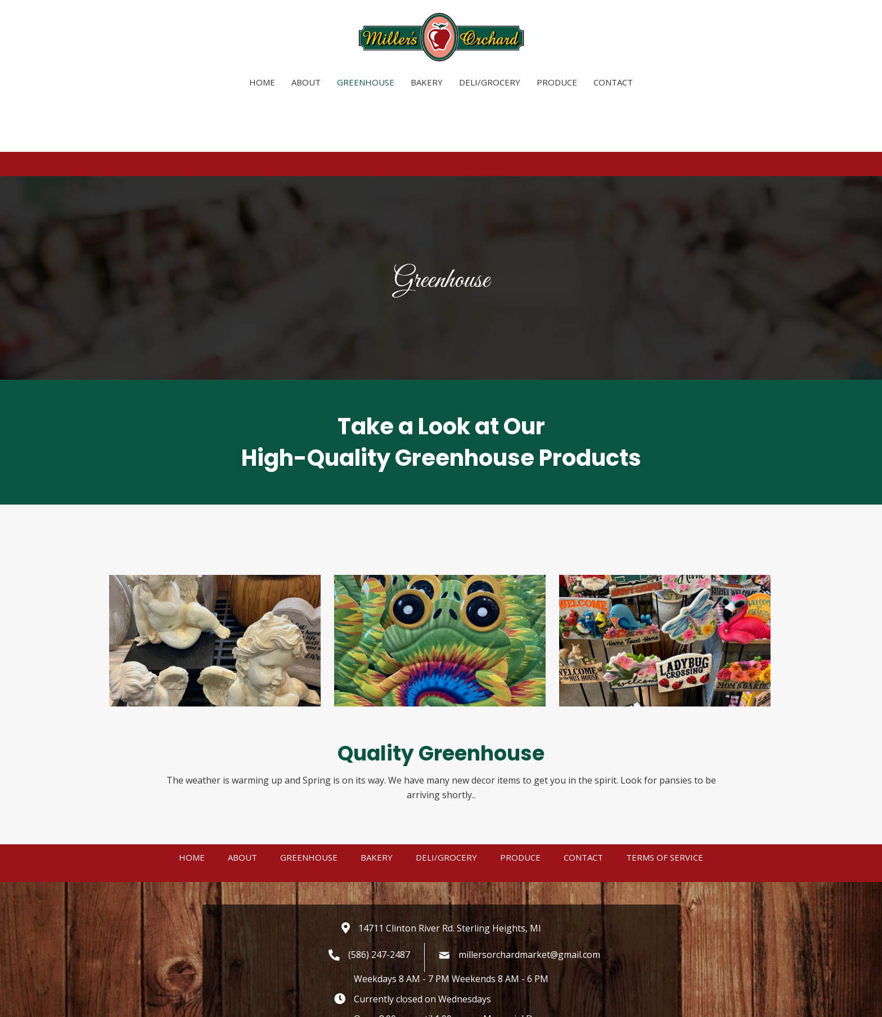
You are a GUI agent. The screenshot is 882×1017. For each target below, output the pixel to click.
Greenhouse (309, 866)
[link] (262, 80)
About (242, 866)
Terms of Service (664, 866)
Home (192, 866)
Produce (520, 866)
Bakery (377, 866)
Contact (583, 866)
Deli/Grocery (446, 866)
